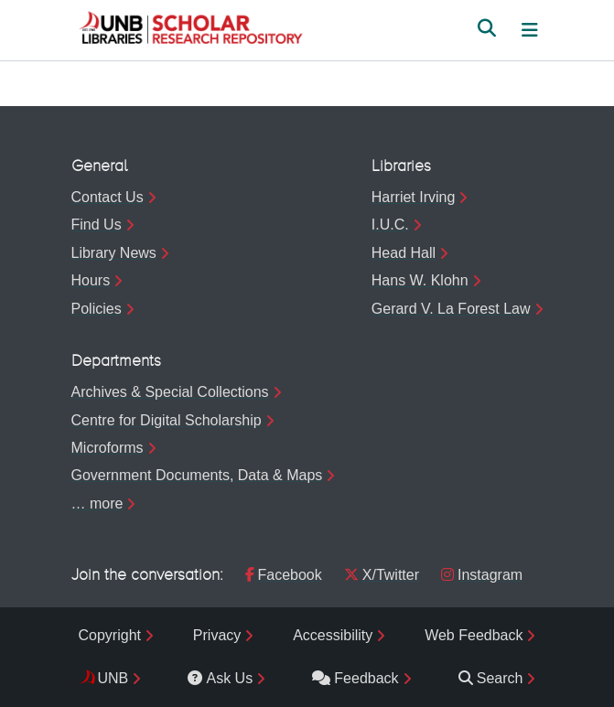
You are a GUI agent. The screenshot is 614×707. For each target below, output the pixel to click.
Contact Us (107, 197)
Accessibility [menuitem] (332, 635)
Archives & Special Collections (170, 392)
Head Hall (404, 253)
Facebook (283, 575)
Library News (113, 253)
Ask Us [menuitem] (220, 678)
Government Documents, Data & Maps (197, 475)
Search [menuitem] (490, 678)
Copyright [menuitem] (110, 635)
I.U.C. (390, 224)
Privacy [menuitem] (217, 635)
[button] (190, 30)
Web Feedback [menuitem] (473, 635)
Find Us (96, 224)
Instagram (481, 575)
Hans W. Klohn (420, 280)
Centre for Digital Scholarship (166, 420)
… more (97, 503)
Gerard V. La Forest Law (451, 308)
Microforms (107, 447)
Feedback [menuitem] (355, 678)
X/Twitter (381, 575)
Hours (91, 280)
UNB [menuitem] (113, 678)
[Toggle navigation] (530, 30)
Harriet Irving (414, 197)
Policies (96, 308)
